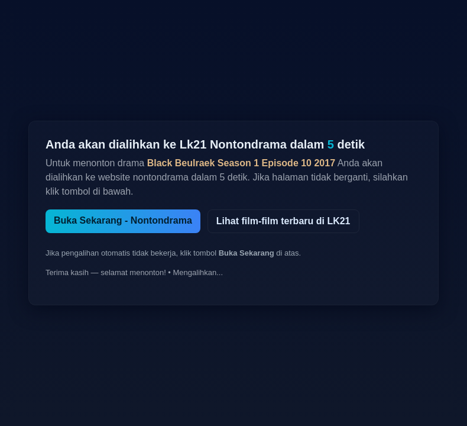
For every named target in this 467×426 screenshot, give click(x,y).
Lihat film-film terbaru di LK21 (283, 221)
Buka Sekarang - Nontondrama (123, 220)
